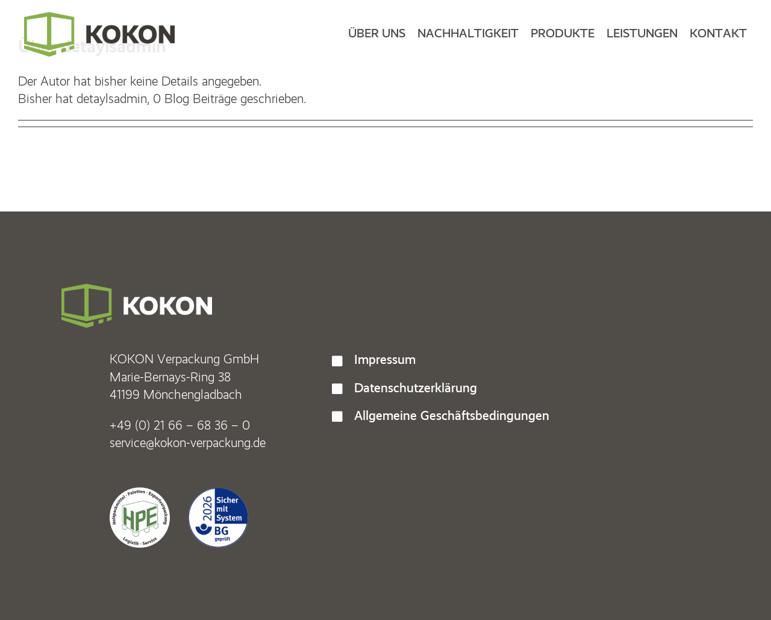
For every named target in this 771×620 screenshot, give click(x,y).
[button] (520, 360)
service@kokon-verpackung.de (188, 442)
